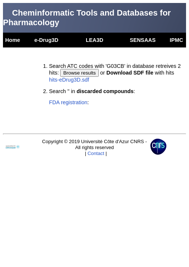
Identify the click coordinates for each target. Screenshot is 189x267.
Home (12, 40)
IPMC (176, 40)
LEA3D (94, 40)
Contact (96, 153)
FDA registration (68, 102)
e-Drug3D (46, 40)
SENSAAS (143, 40)
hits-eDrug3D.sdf (69, 80)
